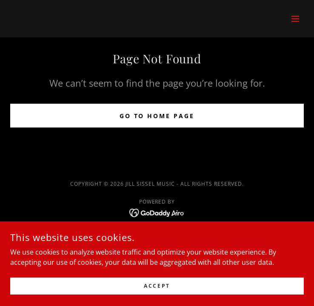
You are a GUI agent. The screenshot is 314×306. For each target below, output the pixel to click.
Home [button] (157, 233)
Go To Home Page (157, 116)
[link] (157, 212)
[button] (295, 18)
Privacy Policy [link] (157, 246)
